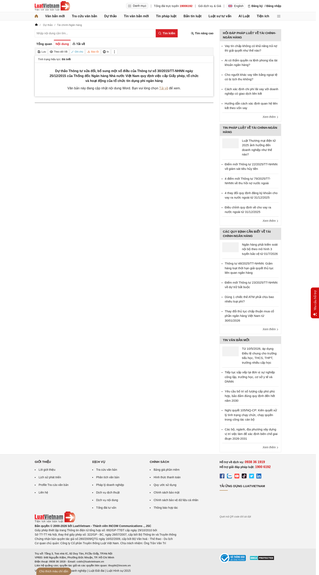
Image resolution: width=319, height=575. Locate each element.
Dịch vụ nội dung (107, 500)
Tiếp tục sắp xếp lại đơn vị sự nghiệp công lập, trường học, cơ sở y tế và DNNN (250, 376)
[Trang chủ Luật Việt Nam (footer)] (55, 521)
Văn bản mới (55, 16)
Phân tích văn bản (107, 477)
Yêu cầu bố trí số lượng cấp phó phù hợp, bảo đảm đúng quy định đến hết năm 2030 (250, 396)
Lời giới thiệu (47, 469)
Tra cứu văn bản (84, 16)
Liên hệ (43, 492)
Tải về (163, 88)
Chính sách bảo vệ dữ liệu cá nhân (176, 500)
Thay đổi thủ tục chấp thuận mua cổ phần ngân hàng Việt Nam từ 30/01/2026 (249, 315)
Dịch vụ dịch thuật (108, 492)
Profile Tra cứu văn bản (53, 484)
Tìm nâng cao (202, 33)
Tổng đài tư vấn (106, 507)
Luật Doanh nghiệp (74, 570)
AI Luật (244, 16)
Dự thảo (110, 16)
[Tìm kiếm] (167, 33)
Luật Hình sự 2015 (119, 570)
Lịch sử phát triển (50, 477)
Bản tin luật (192, 16)
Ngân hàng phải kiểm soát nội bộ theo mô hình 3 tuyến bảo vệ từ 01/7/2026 (260, 249)
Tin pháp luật (166, 16)
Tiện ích (263, 16)
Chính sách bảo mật (167, 492)
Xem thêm (271, 116)
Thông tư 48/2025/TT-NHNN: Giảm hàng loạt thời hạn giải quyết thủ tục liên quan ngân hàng (249, 268)
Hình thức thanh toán (167, 477)
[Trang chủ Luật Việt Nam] (52, 6)
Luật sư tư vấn (219, 16)
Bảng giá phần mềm (167, 469)
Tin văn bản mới (136, 16)
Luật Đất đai (96, 570)
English (235, 6)
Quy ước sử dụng (165, 484)
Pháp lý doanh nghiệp (110, 484)
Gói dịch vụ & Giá (209, 6)
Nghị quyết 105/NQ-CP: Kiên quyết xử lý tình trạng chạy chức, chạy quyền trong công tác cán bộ (251, 414)
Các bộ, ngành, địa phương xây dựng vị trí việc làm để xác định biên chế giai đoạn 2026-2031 (251, 434)
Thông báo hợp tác (166, 507)
